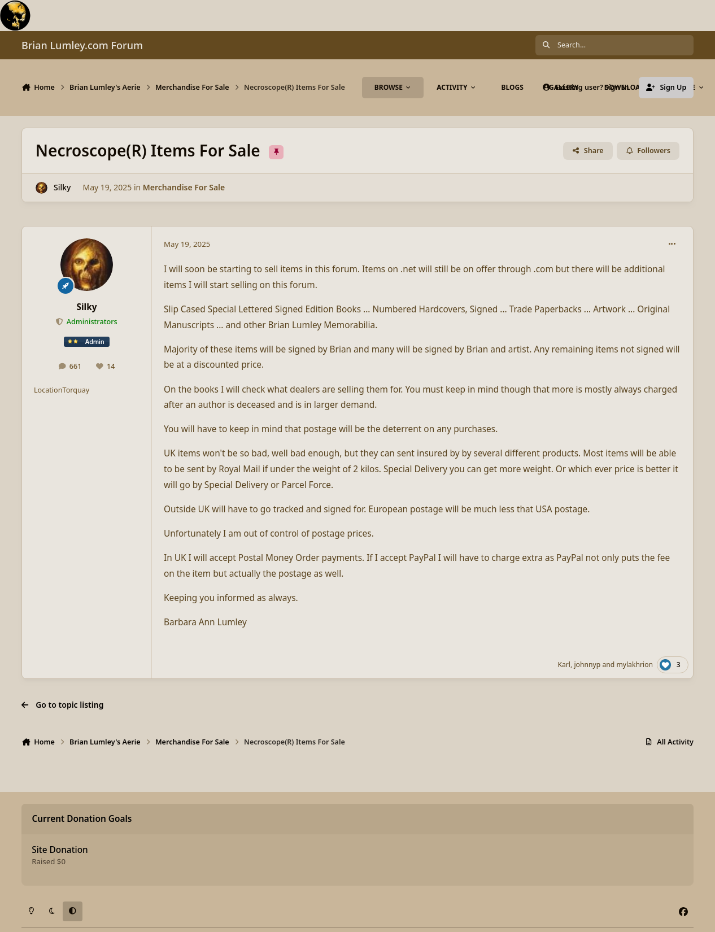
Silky (62, 187)
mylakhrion (634, 664)
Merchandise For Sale (184, 187)
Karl (563, 664)
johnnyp (587, 664)
